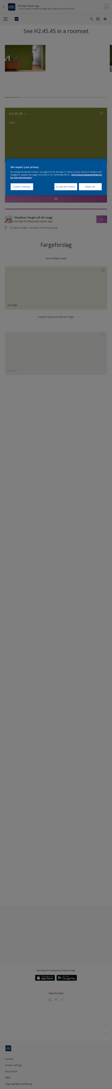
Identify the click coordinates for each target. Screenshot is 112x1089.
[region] (56, 177)
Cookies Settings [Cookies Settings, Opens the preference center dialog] (21, 186)
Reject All (90, 186)
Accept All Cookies (65, 186)
